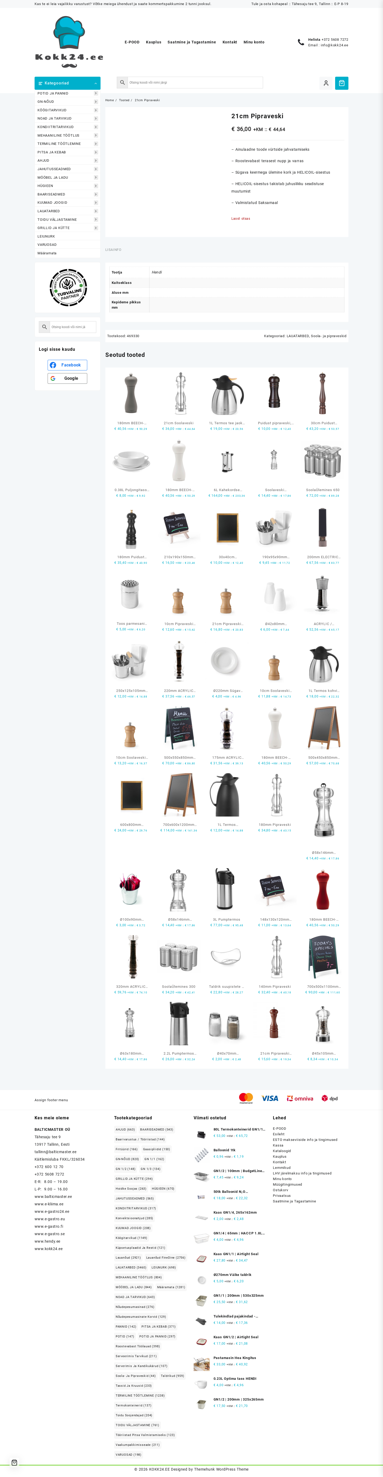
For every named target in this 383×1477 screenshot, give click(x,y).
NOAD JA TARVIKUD (68, 118)
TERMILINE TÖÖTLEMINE (68, 144)
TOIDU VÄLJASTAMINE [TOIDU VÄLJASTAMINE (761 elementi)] (137, 1425)
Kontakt (279, 1162)
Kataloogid (282, 1151)
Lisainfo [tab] (113, 250)
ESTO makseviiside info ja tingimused (305, 1140)
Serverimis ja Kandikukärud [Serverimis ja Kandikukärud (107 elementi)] (142, 1366)
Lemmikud (281, 1168)
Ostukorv (280, 1190)
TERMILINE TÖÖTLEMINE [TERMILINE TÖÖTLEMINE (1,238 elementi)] (140, 1395)
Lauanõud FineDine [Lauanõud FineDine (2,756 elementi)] (166, 1257)
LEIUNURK (46, 236)
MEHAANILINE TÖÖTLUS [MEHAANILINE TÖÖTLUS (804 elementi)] (139, 1277)
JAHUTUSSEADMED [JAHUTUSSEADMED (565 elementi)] (135, 1198)
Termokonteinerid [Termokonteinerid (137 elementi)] (134, 1405)
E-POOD (279, 1129)
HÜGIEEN (68, 186)
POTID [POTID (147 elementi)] (125, 1336)
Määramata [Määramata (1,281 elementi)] (171, 1287)
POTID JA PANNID (68, 93)
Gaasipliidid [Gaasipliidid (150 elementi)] (156, 1149)
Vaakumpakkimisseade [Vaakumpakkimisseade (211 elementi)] (138, 1445)
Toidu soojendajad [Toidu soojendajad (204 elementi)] (134, 1415)
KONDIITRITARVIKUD (68, 127)
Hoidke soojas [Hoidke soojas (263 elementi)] (131, 1188)
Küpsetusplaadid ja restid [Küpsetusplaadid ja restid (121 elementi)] (140, 1248)
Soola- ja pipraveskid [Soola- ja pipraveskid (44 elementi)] (136, 1376)
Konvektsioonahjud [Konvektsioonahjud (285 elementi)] (134, 1218)
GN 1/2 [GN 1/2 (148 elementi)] (126, 1169)
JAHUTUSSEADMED (68, 169)
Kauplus (280, 1156)
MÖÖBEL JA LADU (68, 177)
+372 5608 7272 (335, 40)
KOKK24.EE (159, 1469)
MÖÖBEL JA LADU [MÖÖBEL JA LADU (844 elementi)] (134, 1287)
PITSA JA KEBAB (68, 152)
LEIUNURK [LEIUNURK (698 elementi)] (164, 1267)
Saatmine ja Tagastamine (294, 1201)
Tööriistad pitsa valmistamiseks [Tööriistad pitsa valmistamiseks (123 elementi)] (145, 1435)
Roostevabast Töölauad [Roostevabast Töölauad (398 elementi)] (138, 1346)
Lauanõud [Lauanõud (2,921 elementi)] (128, 1257)
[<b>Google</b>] (67, 378)
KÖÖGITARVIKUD (68, 110)
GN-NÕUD (68, 102)
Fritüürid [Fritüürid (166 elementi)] (127, 1149)
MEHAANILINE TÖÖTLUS (68, 135)
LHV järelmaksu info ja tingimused (302, 1173)
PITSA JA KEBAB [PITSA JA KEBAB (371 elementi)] (158, 1326)
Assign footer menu (51, 1100)
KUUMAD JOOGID (68, 203)
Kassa (278, 1145)
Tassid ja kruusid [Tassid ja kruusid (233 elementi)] (134, 1386)
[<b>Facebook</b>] (67, 365)
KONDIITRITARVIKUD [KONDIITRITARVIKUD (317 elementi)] (136, 1208)
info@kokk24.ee (334, 45)
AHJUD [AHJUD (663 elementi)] (125, 1129)
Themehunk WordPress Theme (221, 1469)
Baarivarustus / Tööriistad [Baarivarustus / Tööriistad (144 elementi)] (140, 1139)
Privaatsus (282, 1196)
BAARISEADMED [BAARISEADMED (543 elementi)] (156, 1129)
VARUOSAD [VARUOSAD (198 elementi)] (128, 1454)
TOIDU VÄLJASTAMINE (68, 219)
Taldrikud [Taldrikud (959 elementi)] (172, 1376)
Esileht (279, 1134)
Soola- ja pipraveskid (329, 336)
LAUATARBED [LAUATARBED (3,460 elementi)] (131, 1267)
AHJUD (68, 160)
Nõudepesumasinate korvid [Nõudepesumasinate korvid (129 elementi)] (141, 1317)
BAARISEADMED (68, 194)
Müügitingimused (287, 1184)
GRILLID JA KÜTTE (68, 228)
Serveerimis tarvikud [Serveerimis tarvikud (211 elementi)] (136, 1356)
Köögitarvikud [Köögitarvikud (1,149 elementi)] (131, 1238)
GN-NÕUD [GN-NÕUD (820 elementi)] (127, 1159)
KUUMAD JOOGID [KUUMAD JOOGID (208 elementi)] (133, 1228)
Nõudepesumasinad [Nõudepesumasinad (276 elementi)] (135, 1307)
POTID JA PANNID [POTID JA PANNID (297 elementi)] (157, 1336)
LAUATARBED (68, 211)
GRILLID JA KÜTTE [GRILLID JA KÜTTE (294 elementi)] (134, 1179)
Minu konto (282, 1179)
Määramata (47, 253)
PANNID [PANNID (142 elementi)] (126, 1326)
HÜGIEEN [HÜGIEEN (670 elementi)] (163, 1188)
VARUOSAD (47, 245)
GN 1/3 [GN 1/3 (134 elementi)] (151, 1169)
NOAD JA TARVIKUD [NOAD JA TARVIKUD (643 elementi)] (135, 1297)
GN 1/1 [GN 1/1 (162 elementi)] (154, 1159)
